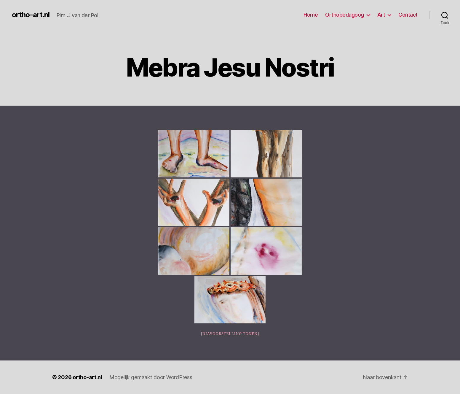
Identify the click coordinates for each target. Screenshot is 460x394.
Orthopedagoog (344, 15)
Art (381, 15)
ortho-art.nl (30, 14)
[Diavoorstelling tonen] (230, 333)
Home (311, 15)
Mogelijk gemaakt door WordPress (150, 377)
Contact (408, 15)
